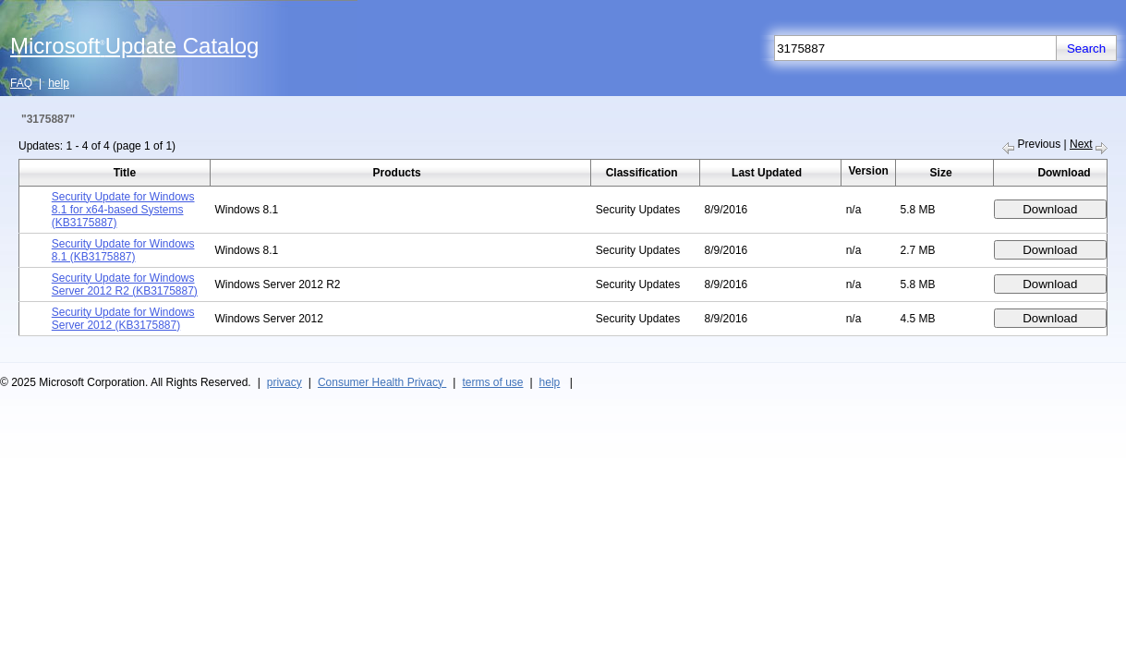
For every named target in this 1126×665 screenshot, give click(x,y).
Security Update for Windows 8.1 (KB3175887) (123, 250)
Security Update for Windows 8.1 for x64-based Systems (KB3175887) (123, 209)
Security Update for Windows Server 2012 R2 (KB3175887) (125, 284)
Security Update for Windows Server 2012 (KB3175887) (123, 319)
